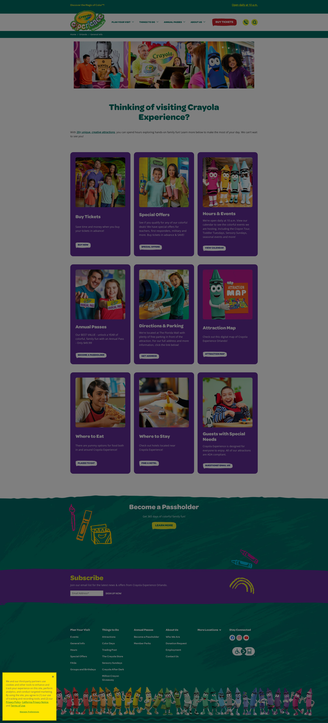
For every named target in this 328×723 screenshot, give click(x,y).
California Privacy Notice (35, 702)
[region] (29, 696)
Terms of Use (18, 705)
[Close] (53, 676)
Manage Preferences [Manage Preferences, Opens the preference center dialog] (29, 712)
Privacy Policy (13, 702)
